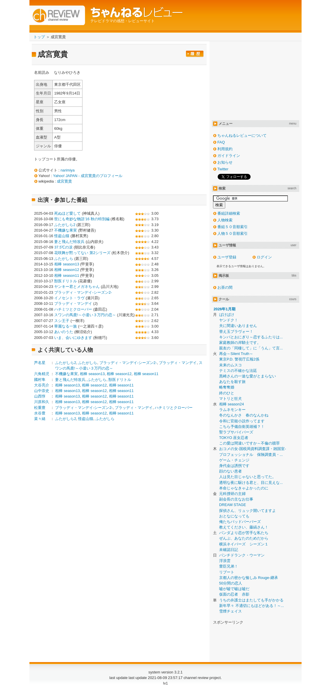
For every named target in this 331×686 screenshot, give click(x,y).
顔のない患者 (230, 471)
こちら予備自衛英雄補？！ (242, 426)
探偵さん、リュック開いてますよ (247, 510)
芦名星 (39, 362)
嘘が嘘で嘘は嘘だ (234, 589)
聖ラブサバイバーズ (236, 432)
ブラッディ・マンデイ (73, 303)
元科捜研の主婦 (232, 493)
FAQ (221, 142)
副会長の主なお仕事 (236, 499)
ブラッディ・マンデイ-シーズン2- (83, 292)
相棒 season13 (66, 264)
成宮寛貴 (64, 181)
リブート (226, 572)
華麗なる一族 (65, 326)
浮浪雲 (224, 561)
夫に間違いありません (238, 325)
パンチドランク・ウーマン (242, 555)
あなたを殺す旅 (232, 381)
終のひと (226, 393)
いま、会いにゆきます (73, 337)
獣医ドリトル (65, 281)
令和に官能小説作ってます (242, 421)
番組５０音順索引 (232, 227)
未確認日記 (228, 549)
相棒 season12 (66, 269)
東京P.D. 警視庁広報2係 (239, 359)
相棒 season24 (231, 404)
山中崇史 (41, 390)
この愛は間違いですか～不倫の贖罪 (249, 443)
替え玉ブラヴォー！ (236, 331)
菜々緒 (39, 418)
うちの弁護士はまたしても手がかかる (251, 600)
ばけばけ (226, 314)
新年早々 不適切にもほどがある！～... (251, 605)
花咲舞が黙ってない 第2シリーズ (82, 253)
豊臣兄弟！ (228, 566)
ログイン (264, 257)
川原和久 (41, 402)
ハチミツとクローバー (73, 309)
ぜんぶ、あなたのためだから (243, 538)
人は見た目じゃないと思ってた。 (247, 477)
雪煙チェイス (230, 611)
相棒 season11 (66, 275)
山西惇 (39, 396)
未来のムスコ (230, 365)
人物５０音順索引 (232, 233)
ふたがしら (63, 258)
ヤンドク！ (228, 320)
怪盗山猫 (61, 236)
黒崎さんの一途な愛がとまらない (247, 376)
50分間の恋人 (230, 583)
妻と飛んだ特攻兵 (69, 241)
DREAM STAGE (232, 505)
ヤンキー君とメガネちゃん (77, 286)
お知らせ (225, 162)
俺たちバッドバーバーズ (240, 521)
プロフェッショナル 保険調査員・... (251, 454)
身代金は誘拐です (234, 465)
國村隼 (39, 379)
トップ (39, 37)
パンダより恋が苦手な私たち (243, 533)
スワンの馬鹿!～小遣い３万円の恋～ (85, 315)
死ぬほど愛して (67, 213)
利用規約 (225, 149)
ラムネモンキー (232, 409)
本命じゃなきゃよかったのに (243, 488)
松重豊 (39, 407)
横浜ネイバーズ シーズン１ (243, 544)
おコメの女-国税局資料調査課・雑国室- (252, 449)
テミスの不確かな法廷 (238, 370)
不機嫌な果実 (65, 230)
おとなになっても (234, 516)
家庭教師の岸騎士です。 (240, 342)
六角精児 (41, 374)
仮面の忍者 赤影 (234, 594)
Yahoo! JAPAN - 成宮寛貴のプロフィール (87, 176)
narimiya (68, 170)
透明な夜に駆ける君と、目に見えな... (251, 482)
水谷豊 (39, 413)
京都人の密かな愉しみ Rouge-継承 (248, 577)
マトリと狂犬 (230, 398)
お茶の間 (225, 287)
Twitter (222, 169)
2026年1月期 (224, 309)
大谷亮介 (41, 385)
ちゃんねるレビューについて (242, 135)
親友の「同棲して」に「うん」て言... (251, 348)
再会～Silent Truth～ (236, 353)
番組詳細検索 (228, 213)
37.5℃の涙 (63, 247)
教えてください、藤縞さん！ (243, 527)
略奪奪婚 (226, 387)
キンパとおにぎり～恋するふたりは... (251, 337)
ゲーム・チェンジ (234, 460)
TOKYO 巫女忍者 (233, 437)
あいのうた (63, 332)
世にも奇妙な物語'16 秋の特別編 (81, 219)
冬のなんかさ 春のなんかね (243, 415)
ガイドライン (228, 155)
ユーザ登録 (226, 257)
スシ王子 (61, 320)
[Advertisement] (83, 471)
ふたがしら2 (64, 225)
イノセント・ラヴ (69, 298)
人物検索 (225, 220)
